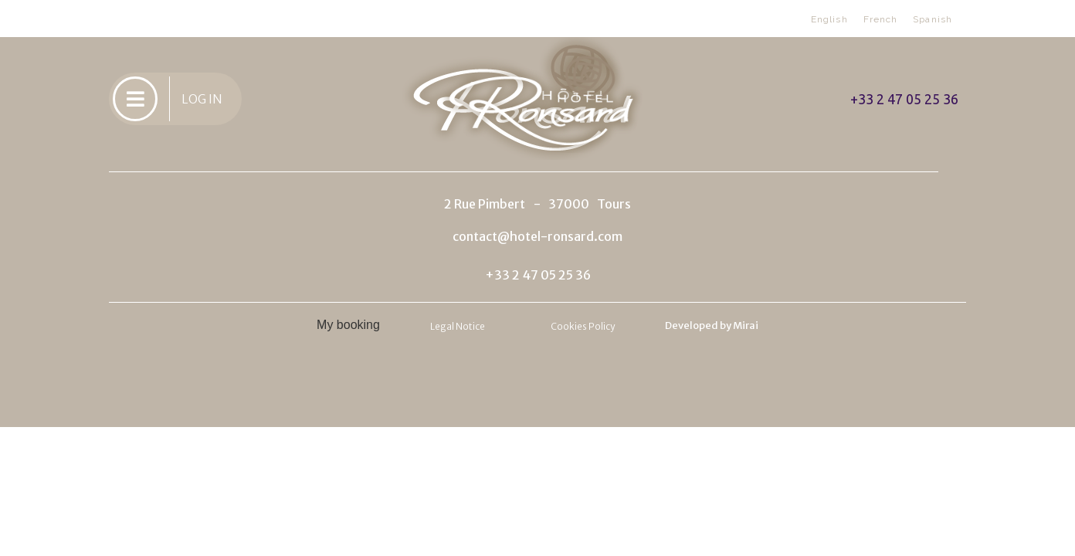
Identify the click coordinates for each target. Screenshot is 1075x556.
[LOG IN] (135, 98)
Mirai (745, 325)
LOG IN (201, 99)
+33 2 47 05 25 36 (904, 99)
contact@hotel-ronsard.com (537, 236)
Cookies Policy (583, 326)
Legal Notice (457, 326)
